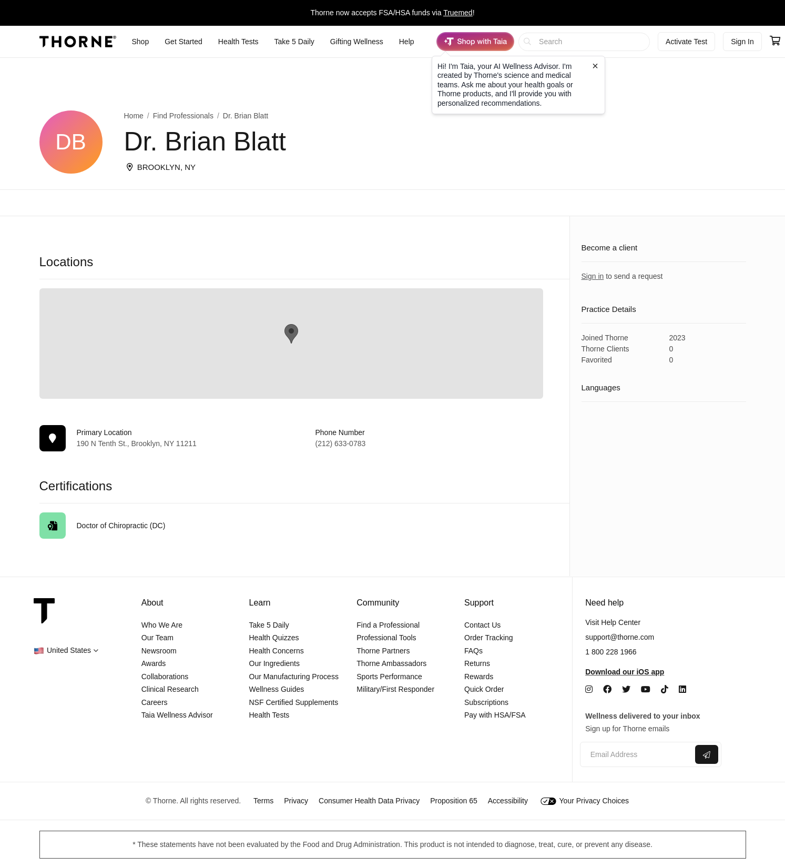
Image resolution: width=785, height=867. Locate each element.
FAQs (473, 651)
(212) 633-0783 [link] (340, 443)
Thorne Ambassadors (391, 663)
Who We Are (161, 625)
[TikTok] (664, 689)
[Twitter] (626, 689)
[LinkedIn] (682, 689)
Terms (263, 801)
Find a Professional (388, 625)
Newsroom (159, 651)
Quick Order (484, 689)
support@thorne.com (619, 637)
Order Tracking (488, 637)
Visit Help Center (612, 622)
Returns (477, 663)
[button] (66, 650)
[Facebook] (607, 689)
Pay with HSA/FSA (495, 715)
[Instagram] (589, 689)
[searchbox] (584, 42)
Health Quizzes (274, 637)
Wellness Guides (276, 689)
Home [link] (134, 116)
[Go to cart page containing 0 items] (775, 41)
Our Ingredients (274, 663)
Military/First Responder (395, 689)
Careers (154, 702)
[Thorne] (77, 41)
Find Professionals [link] (183, 116)
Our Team (157, 637)
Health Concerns (276, 651)
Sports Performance (389, 676)
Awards (153, 663)
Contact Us (482, 625)
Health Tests (269, 715)
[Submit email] (706, 754)
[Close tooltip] (595, 65)
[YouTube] (645, 689)
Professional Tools (386, 637)
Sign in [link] (593, 276)
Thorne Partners (383, 651)
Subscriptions (486, 702)
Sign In (742, 41)
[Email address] (636, 754)
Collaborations (165, 676)
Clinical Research (170, 689)
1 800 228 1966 (610, 652)
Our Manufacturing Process (294, 676)
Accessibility (508, 801)
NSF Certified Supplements (294, 702)
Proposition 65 (453, 801)
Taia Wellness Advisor (177, 715)
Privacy (296, 801)
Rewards (478, 676)
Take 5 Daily (269, 625)
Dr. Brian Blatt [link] (245, 116)
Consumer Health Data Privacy (369, 801)
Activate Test (686, 41)
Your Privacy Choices (585, 801)
